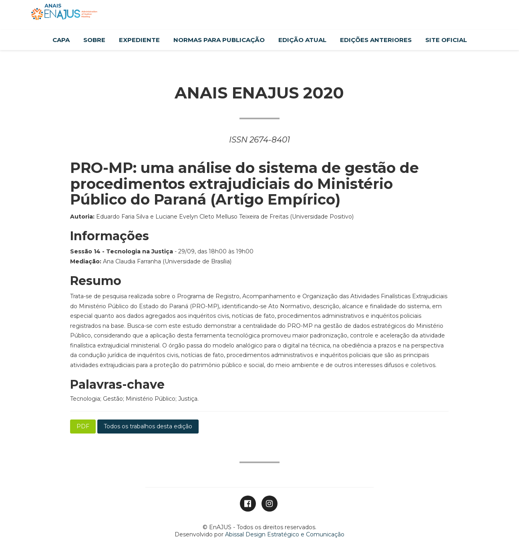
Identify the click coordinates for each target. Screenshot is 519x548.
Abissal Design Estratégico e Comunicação (284, 534)
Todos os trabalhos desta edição (148, 426)
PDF (82, 426)
